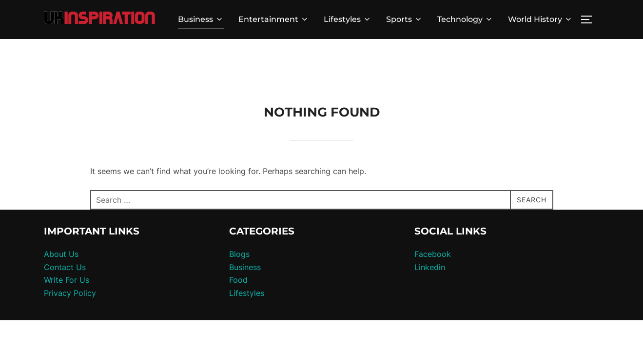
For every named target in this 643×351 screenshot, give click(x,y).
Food (238, 241)
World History (540, 19)
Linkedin (429, 228)
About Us (61, 215)
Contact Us (65, 228)
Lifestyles (347, 19)
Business (201, 19)
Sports (404, 19)
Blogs (239, 215)
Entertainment (273, 19)
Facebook (432, 215)
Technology (465, 19)
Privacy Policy (70, 254)
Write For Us (66, 241)
